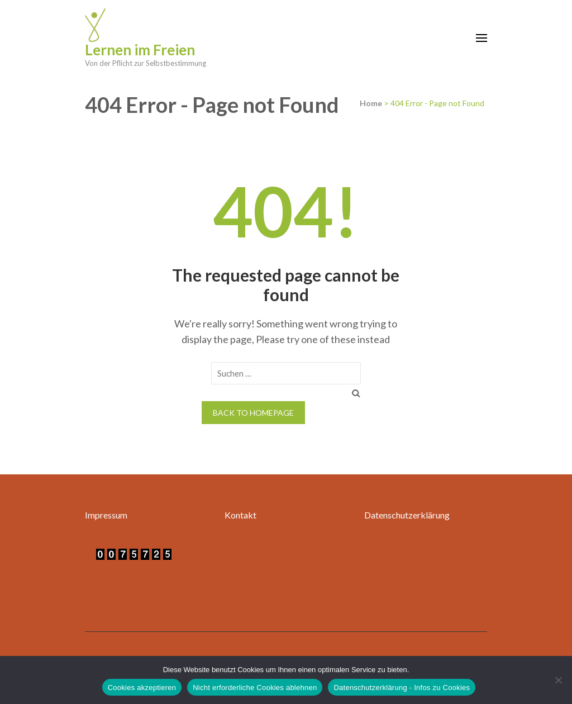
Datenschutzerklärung (407, 515)
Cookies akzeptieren (142, 687)
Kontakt (240, 515)
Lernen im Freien (140, 50)
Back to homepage (253, 412)
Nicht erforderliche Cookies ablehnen (255, 687)
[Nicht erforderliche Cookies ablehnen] (558, 680)
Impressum (106, 515)
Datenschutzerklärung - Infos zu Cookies (401, 687)
